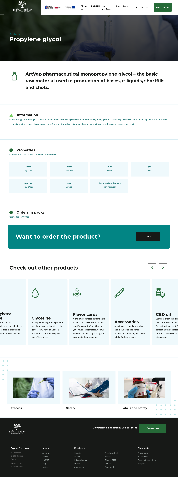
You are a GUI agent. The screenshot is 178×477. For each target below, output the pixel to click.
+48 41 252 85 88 (17, 463)
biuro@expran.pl (17, 466)
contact (45, 467)
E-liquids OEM (110, 460)
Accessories (79, 467)
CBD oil (108, 463)
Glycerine (78, 453)
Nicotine (108, 456)
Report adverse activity (147, 460)
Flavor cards (110, 467)
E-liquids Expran (80, 460)
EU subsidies (143, 456)
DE (142, 7)
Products (46, 456)
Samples (141, 463)
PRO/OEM (95, 6)
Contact (126, 6)
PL (137, 7)
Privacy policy (143, 453)
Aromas (77, 456)
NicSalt (77, 463)
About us (46, 453)
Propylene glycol (111, 453)
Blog (118, 6)
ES (147, 7)
